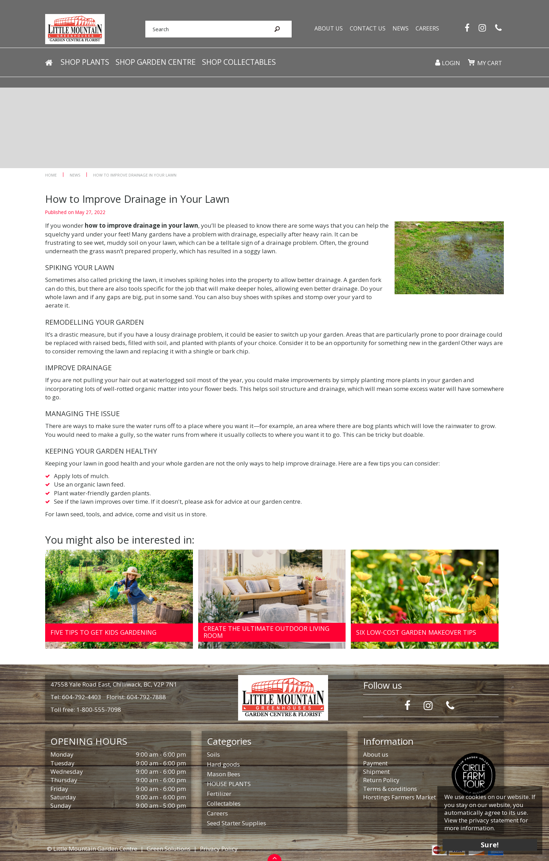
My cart (489, 63)
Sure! (490, 844)
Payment (375, 763)
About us (375, 754)
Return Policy (381, 780)
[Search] (203, 29)
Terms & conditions (390, 789)
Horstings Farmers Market (399, 797)
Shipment (376, 771)
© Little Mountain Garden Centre (92, 849)
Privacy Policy (219, 849)
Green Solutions (168, 849)
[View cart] (471, 62)
